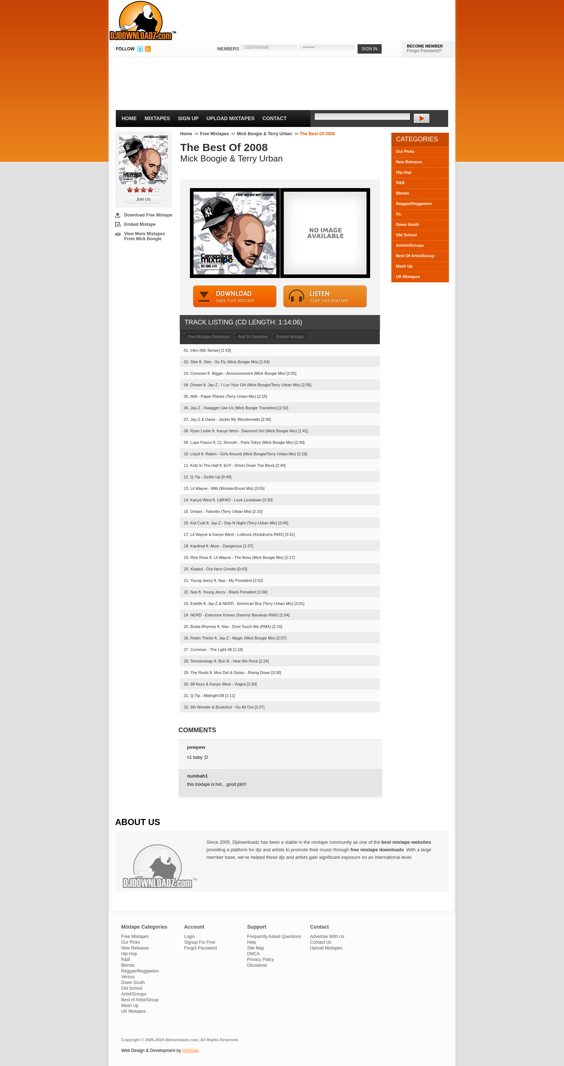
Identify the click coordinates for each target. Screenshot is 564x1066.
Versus (128, 976)
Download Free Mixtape (148, 215)
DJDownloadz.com (143, 20)
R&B (400, 183)
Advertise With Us (327, 936)
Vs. (399, 214)
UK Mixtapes (408, 276)
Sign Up (188, 118)
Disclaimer (257, 965)
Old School (406, 235)
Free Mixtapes (214, 133)
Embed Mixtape (140, 224)
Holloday (190, 1050)
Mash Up (404, 266)
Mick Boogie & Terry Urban (264, 133)
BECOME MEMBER (425, 46)
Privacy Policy (260, 959)
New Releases (409, 162)
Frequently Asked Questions (274, 936)
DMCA (253, 953)
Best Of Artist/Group (415, 256)
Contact (275, 118)
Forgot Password (200, 948)
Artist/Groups (133, 994)
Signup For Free (199, 942)
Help (251, 942)
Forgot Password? (424, 50)
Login (189, 936)
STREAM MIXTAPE (325, 297)
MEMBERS (228, 48)
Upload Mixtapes (230, 118)
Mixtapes (157, 118)
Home (129, 118)
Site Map (255, 948)
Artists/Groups (410, 245)
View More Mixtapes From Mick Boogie (144, 236)
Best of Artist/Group (140, 999)
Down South (407, 224)
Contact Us (320, 942)
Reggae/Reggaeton (414, 203)
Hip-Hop (403, 172)
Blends (402, 193)
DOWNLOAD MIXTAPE (235, 297)
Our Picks (405, 151)
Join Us (143, 199)
